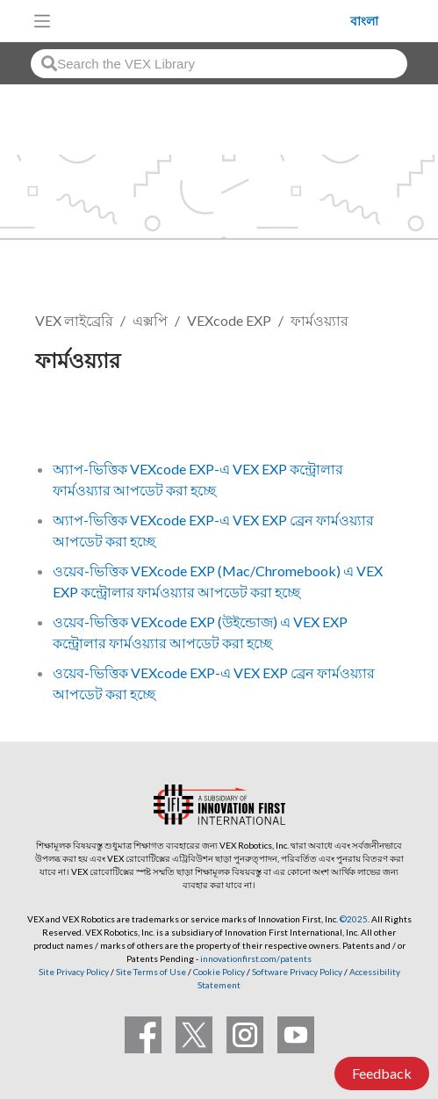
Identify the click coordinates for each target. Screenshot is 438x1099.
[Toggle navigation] (42, 21)
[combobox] (219, 63)
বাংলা (364, 21)
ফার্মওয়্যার (319, 320)
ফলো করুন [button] (74, 419)
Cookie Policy (219, 971)
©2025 (354, 919)
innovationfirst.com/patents (256, 958)
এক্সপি (150, 320)
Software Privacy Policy (297, 971)
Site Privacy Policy (74, 971)
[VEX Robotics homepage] (205, 21)
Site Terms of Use (150, 971)
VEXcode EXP (229, 320)
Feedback (382, 1073)
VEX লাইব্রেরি (74, 320)
